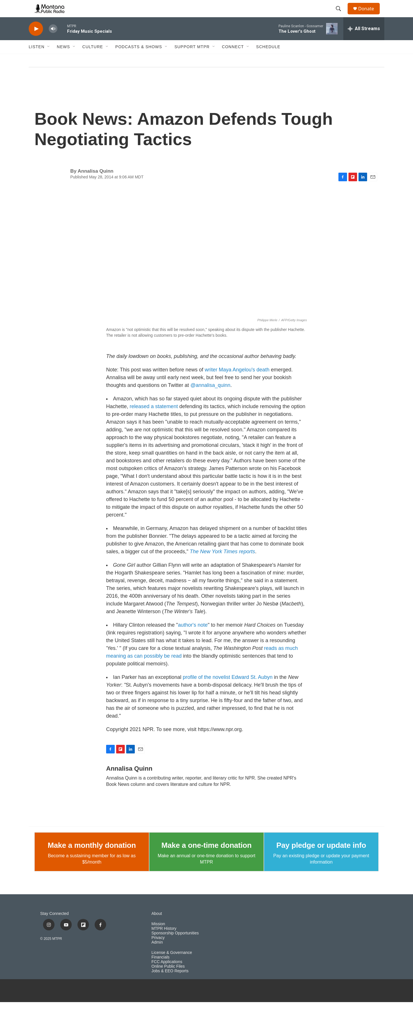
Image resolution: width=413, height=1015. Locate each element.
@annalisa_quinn (210, 398)
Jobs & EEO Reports (169, 984)
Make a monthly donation (92, 858)
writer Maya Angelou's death (237, 382)
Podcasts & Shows (138, 59)
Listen (36, 59)
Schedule (268, 59)
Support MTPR (192, 59)
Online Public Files (168, 979)
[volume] (53, 41)
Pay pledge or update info (321, 858)
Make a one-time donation (206, 858)
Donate (370, 15)
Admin (157, 955)
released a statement (154, 419)
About (156, 926)
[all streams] (363, 41)
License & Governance (171, 965)
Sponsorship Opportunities (175, 946)
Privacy (158, 950)
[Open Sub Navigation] (48, 59)
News (63, 59)
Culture (92, 59)
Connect (233, 59)
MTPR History (163, 941)
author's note (193, 638)
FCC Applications (166, 975)
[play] (35, 41)
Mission (158, 937)
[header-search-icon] (341, 15)
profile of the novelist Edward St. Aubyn (227, 690)
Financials (160, 970)
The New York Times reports (222, 564)
